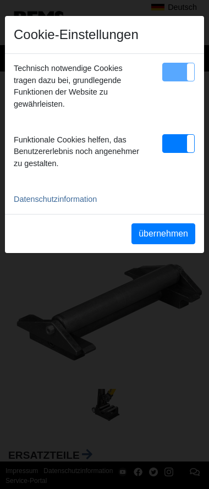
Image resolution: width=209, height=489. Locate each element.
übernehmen (163, 233)
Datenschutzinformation (55, 199)
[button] (178, 72)
